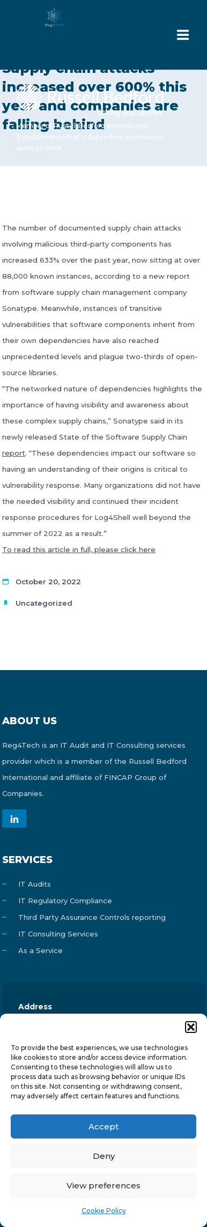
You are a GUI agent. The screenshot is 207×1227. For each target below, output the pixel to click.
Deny (104, 1156)
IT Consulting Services (58, 933)
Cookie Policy (104, 1211)
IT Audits (34, 884)
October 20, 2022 (48, 581)
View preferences (103, 1185)
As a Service (40, 950)
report (13, 453)
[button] (191, 1027)
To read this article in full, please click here (79, 549)
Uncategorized (44, 603)
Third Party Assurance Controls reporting (92, 917)
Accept (103, 1126)
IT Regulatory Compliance (65, 900)
